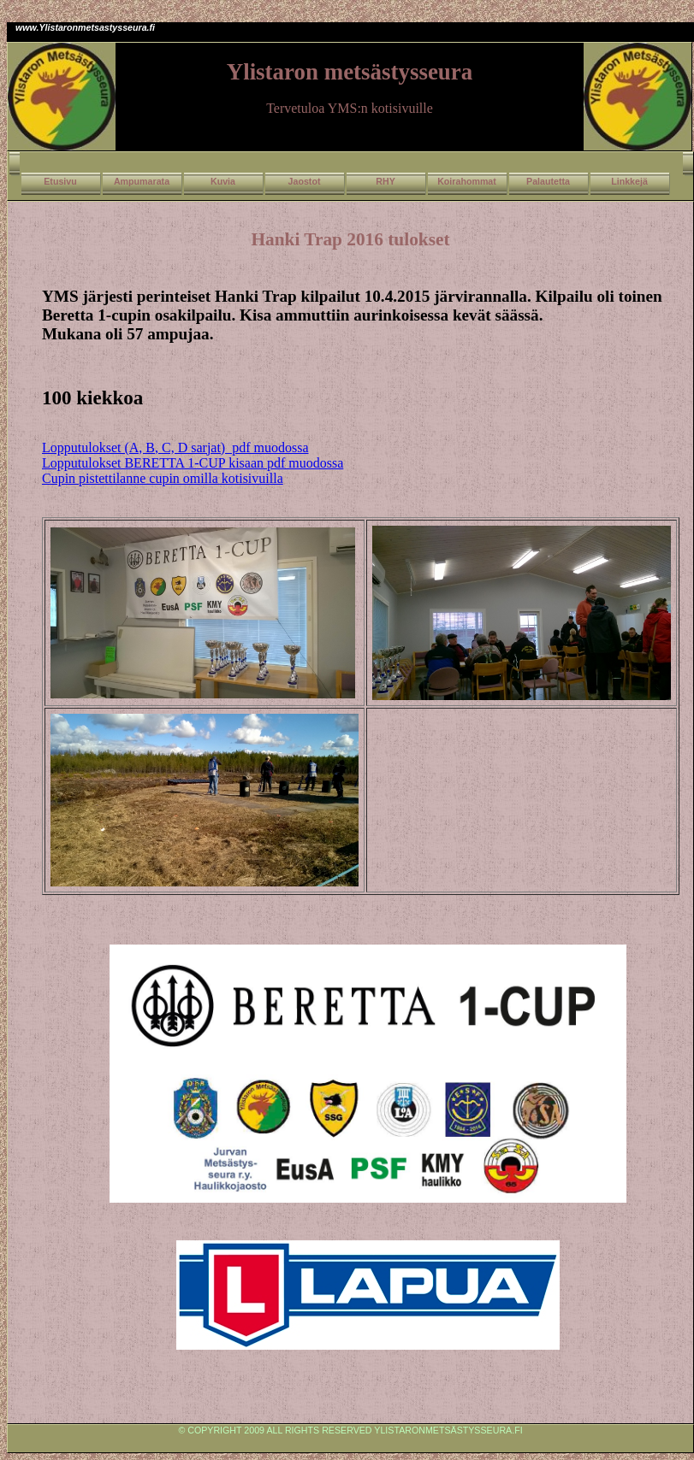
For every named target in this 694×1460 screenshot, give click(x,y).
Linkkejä (629, 181)
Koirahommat (466, 181)
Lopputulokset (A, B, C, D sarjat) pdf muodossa (175, 447)
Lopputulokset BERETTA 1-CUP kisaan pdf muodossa (192, 463)
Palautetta (548, 181)
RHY (385, 181)
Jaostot (304, 181)
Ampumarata (141, 181)
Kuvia (223, 181)
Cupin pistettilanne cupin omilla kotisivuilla (162, 478)
